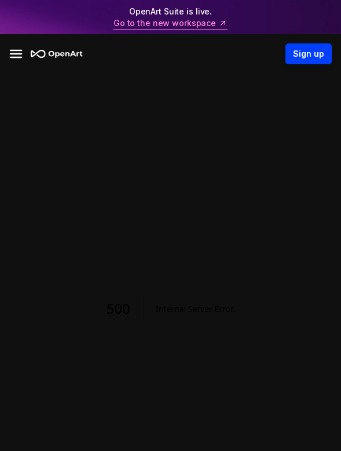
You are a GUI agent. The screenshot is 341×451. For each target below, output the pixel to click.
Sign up (308, 54)
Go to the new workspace (170, 23)
